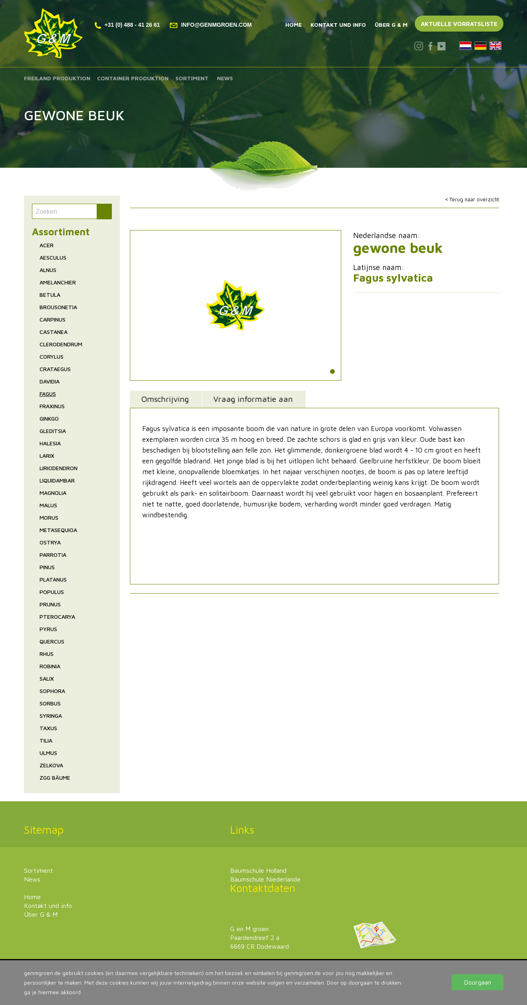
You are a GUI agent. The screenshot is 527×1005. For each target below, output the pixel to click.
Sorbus (50, 703)
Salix (47, 678)
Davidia (50, 381)
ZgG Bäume (55, 777)
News (225, 78)
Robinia (50, 666)
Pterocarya (57, 616)
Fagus (48, 393)
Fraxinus (52, 406)
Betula (50, 294)
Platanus (53, 579)
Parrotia (53, 554)
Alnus (48, 269)
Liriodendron (59, 468)
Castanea (54, 331)
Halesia (50, 443)
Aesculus (53, 257)
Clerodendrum (61, 344)
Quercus (52, 641)
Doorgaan (477, 982)
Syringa (51, 715)
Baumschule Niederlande (265, 879)
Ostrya (50, 542)
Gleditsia (53, 430)
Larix (47, 455)
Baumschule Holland (258, 870)
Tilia (46, 740)
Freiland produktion (57, 78)
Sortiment (192, 78)
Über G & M (391, 24)
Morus (49, 517)
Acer (47, 245)
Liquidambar (57, 480)
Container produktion (133, 78)
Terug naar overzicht (474, 199)
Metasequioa (58, 529)
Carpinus (53, 319)
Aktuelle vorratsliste (459, 23)
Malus (48, 505)
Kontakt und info (338, 24)
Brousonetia (58, 307)
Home (293, 24)
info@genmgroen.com (211, 25)
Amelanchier (58, 282)
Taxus (48, 728)
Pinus (47, 567)
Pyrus (48, 629)
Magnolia (53, 492)
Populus (52, 591)
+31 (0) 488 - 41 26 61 (127, 25)
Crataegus (55, 368)
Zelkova (51, 765)
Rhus (47, 653)
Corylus (52, 356)
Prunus (50, 604)
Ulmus (48, 752)
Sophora (52, 690)
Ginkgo (49, 418)
